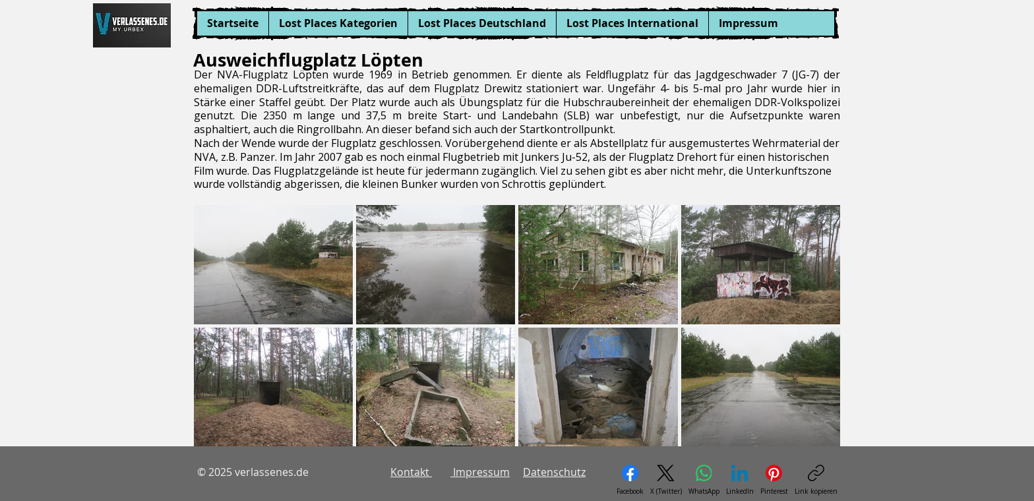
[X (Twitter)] (666, 480)
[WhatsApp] (703, 480)
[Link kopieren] (816, 480)
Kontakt (411, 472)
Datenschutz (554, 472)
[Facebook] (630, 480)
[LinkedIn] (740, 480)
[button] (338, 23)
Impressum (480, 472)
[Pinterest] (774, 480)
